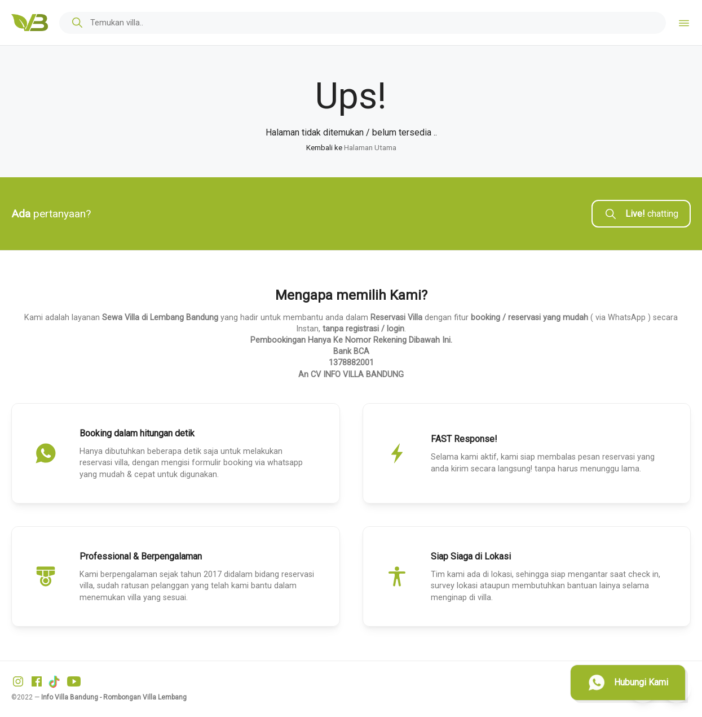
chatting (641, 214)
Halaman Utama (370, 147)
